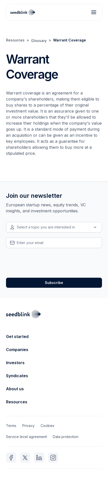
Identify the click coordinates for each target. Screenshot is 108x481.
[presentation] (44, 263)
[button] (54, 227)
